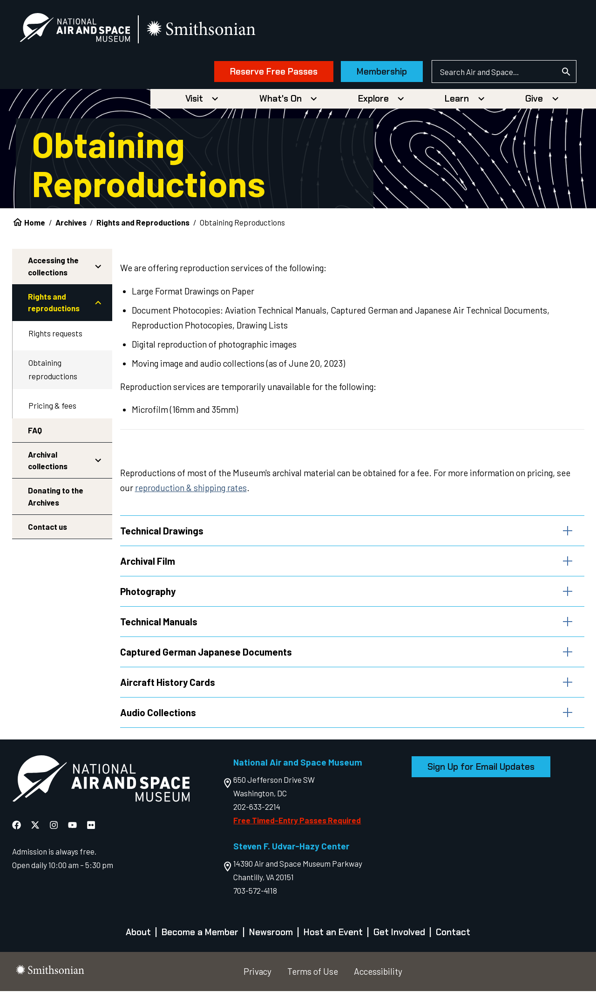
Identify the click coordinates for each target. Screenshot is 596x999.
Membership (370, 73)
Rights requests (55, 337)
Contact (453, 940)
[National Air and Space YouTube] (73, 833)
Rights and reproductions (54, 306)
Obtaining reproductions (52, 373)
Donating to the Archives (55, 500)
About (138, 940)
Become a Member (200, 940)
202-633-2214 (256, 815)
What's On (280, 102)
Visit (194, 102)
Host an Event (333, 940)
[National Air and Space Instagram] (54, 833)
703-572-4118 (255, 898)
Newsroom (271, 940)
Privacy (257, 979)
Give (534, 102)
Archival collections (48, 463)
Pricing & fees (52, 409)
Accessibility (378, 979)
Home (34, 226)
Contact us (47, 529)
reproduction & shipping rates (191, 491)
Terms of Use (312, 979)
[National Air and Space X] (36, 833)
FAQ (35, 433)
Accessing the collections (53, 270)
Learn (457, 102)
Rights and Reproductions (143, 226)
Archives (71, 226)
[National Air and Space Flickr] (91, 833)
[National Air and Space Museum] (87, 30)
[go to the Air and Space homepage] (101, 789)
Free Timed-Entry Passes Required (297, 828)
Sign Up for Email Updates (481, 774)
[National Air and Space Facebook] (17, 833)
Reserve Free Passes (261, 73)
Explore (373, 102)
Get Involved (399, 940)
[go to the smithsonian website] (214, 31)
